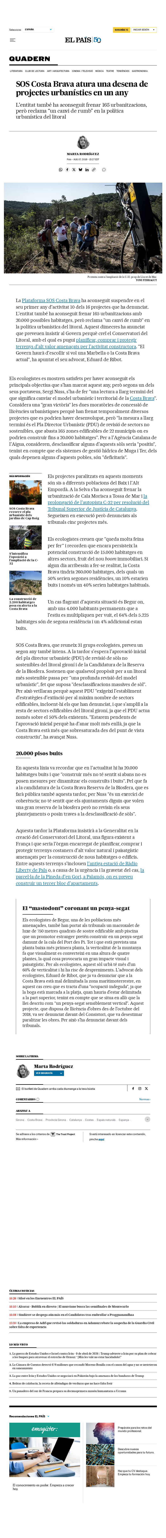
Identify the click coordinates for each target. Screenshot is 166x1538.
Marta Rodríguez (83, 154)
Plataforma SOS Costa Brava (51, 300)
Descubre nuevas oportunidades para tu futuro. (136, 1450)
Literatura (16, 71)
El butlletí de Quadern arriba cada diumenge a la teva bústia (58, 1088)
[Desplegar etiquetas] (147, 1119)
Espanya (124, 1119)
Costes (89, 1119)
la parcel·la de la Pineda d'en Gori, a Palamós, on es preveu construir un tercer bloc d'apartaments (80, 876)
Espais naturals (106, 1119)
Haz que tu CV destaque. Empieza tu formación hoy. (134, 1472)
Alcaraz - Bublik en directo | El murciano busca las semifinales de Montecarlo (73, 1306)
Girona (20, 1119)
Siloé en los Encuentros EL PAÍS (41, 1298)
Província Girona (56, 1119)
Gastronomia (140, 71)
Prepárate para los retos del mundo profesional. (135, 1429)
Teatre (110, 71)
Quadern (29, 60)
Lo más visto (18, 1344)
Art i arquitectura (58, 71)
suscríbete (121, 29)
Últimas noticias (21, 1290)
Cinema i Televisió (82, 71)
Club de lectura (35, 71)
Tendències (122, 71)
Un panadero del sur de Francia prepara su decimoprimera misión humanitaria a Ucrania (69, 1391)
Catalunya (75, 1119)
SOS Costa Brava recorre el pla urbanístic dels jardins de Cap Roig (24, 513)
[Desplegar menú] (12, 40)
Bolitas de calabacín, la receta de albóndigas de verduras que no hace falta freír (62, 1383)
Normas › (144, 1099)
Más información (27, 1139)
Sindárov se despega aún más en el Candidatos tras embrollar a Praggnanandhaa (76, 1315)
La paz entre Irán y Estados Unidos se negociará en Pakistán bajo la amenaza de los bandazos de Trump (78, 1375)
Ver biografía (49, 1073)
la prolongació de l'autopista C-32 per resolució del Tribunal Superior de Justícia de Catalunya (98, 502)
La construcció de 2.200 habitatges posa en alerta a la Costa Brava (23, 604)
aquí (101, 1139)
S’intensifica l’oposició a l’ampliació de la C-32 (23, 558)
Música (99, 71)
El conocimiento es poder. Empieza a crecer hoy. (43, 1487)
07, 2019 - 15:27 (86, 159)
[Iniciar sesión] (144, 30)
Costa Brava (142, 398)
